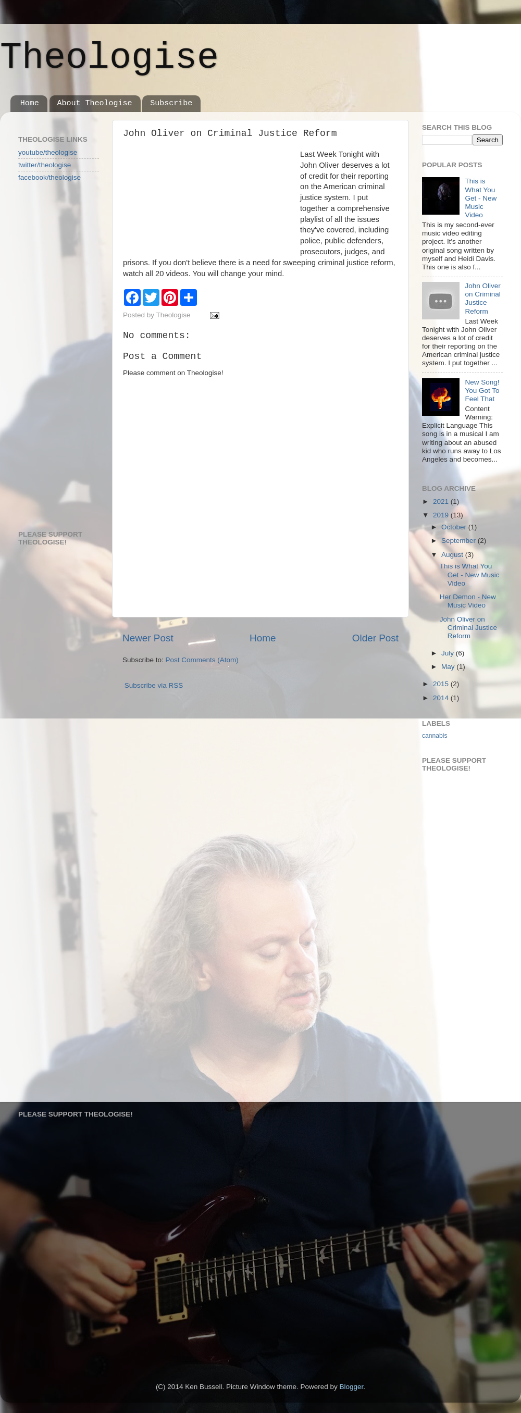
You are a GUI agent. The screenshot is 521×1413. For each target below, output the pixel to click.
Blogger (352, 1387)
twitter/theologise (44, 165)
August (453, 555)
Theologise (109, 58)
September (459, 540)
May (448, 667)
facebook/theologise (49, 177)
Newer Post (147, 638)
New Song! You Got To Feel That (482, 390)
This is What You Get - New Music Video (481, 198)
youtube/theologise (47, 152)
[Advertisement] (60, 355)
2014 (442, 698)
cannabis (435, 735)
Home (29, 103)
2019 (442, 515)
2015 (442, 684)
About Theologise (94, 103)
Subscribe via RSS (154, 685)
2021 (442, 501)
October (454, 527)
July (448, 653)
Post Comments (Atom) (202, 660)
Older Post (375, 638)
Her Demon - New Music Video (468, 601)
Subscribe (171, 103)
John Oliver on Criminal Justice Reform (482, 298)
